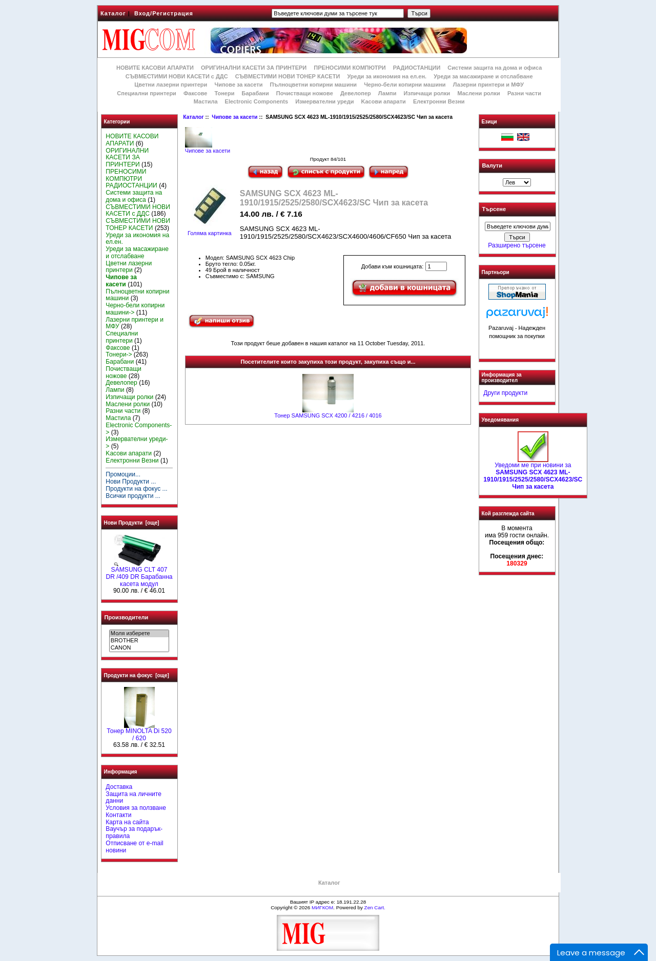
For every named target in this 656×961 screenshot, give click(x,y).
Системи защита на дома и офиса (494, 68)
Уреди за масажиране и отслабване (483, 76)
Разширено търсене (516, 245)
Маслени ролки (478, 93)
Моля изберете (139, 633)
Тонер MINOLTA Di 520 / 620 (139, 732)
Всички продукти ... (133, 495)
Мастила (206, 101)
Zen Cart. (374, 907)
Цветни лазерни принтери (170, 84)
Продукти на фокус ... (136, 488)
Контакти (118, 815)
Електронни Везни (439, 101)
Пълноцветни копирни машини (313, 84)
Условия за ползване (136, 807)
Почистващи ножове (304, 93)
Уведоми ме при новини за (532, 473)
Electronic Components (256, 101)
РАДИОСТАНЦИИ (416, 68)
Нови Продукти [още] (131, 523)
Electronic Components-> (139, 429)
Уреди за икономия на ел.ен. (386, 76)
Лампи (387, 93)
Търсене (494, 209)
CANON (139, 648)
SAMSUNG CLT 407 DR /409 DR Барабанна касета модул (139, 574)
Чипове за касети (234, 117)
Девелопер (355, 93)
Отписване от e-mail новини (134, 847)
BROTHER (139, 640)
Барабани (255, 93)
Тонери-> (119, 354)
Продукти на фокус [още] (136, 675)
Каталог (113, 13)
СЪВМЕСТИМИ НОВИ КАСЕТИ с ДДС (177, 76)
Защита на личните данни (133, 797)
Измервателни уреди (324, 101)
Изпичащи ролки (427, 93)
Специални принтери (146, 93)
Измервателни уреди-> (137, 442)
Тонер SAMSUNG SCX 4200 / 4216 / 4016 (327, 415)
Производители (127, 617)
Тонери (224, 93)
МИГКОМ (322, 907)
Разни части (524, 93)
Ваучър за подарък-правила (134, 832)
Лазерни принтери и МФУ (488, 84)
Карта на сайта (127, 822)
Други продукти (505, 392)
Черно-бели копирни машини (404, 84)
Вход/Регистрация (163, 13)
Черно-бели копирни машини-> (135, 309)
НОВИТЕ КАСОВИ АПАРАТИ (155, 68)
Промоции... (123, 474)
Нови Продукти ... (131, 481)
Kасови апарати (383, 101)
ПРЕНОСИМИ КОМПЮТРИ (349, 68)
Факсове (195, 93)
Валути (492, 165)
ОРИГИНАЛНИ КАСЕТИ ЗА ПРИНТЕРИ (253, 68)
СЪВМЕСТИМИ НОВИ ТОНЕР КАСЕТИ (287, 76)
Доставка (119, 786)
